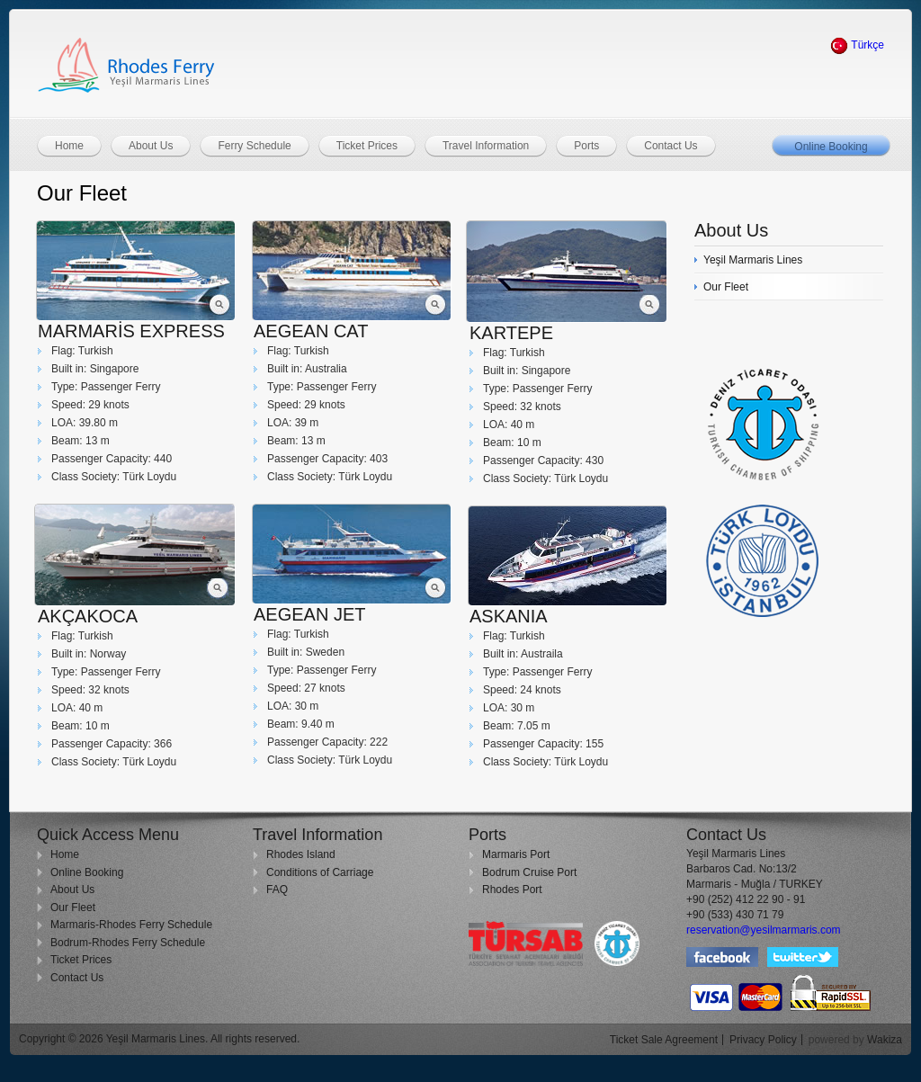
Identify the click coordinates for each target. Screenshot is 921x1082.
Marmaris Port (516, 854)
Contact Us (76, 977)
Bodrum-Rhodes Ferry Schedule (127, 942)
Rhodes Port (512, 889)
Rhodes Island (300, 854)
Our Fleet (72, 907)
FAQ (277, 889)
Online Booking (830, 146)
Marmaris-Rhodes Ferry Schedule (131, 924)
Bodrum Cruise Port (529, 872)
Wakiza (884, 1039)
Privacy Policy (763, 1039)
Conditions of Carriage (319, 872)
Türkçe (857, 45)
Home (64, 854)
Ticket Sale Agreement (664, 1039)
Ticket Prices (81, 959)
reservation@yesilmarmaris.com (763, 930)
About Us (72, 889)
